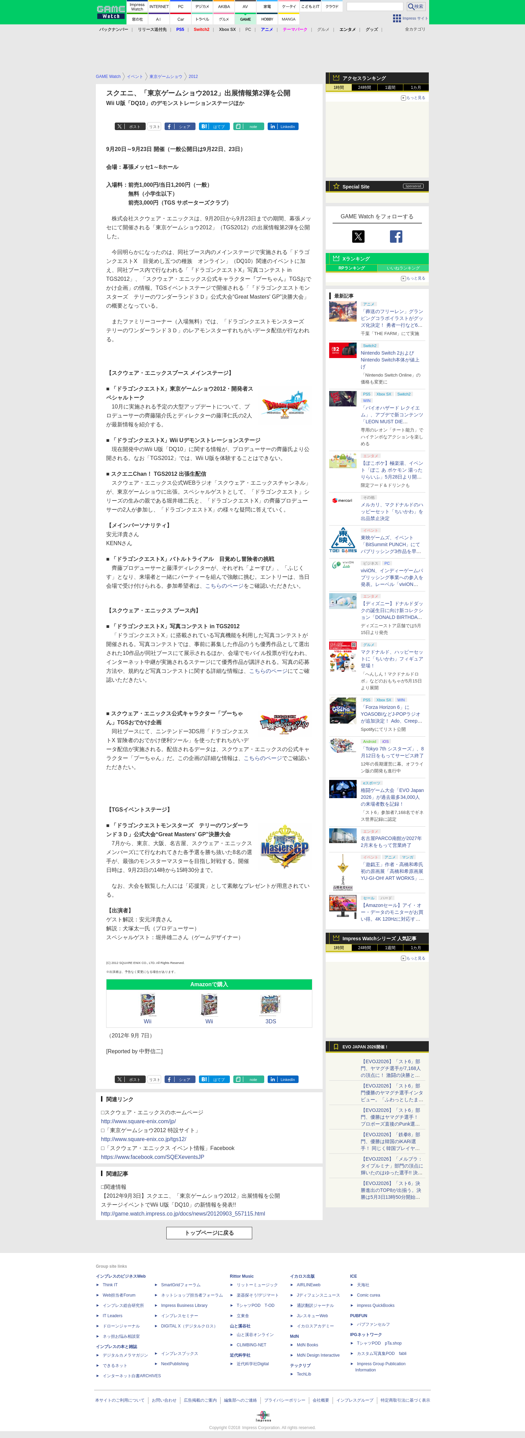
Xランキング (356, 259)
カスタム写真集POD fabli (381, 1353)
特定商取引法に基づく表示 (405, 1400)
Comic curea (368, 1295)
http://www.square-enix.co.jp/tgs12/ (143, 1139)
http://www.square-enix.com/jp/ (138, 1121)
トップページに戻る (209, 1233)
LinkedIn (288, 127)
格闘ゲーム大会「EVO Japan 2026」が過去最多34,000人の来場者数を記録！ (392, 797)
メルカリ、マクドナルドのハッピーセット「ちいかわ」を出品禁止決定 (392, 511)
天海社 (363, 1284)
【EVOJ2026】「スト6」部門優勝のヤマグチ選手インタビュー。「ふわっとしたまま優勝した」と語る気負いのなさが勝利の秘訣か (392, 1099)
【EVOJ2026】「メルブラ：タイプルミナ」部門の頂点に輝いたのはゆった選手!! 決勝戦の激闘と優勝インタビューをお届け (392, 1172)
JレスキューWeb (312, 1315)
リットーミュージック (257, 1284)
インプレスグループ (354, 1400)
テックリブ (300, 1365)
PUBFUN (358, 1315)
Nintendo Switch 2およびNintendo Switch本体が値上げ (390, 359)
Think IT (110, 1284)
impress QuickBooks (375, 1305)
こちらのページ (224, 586)
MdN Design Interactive (318, 1355)
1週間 (390, 87)
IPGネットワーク (366, 1334)
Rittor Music (242, 1276)
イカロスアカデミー (315, 1326)
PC (248, 29)
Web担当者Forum (119, 1295)
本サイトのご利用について (120, 1400)
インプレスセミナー (179, 1315)
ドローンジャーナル (121, 1326)
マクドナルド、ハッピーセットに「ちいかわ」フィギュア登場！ (392, 658)
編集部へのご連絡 (240, 1400)
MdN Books (307, 1345)
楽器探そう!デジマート (258, 1295)
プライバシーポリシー (284, 1400)
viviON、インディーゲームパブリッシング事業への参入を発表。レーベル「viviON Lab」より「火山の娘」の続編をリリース (392, 584)
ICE (353, 1276)
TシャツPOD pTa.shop (379, 1343)
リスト (154, 127)
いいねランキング (403, 268)
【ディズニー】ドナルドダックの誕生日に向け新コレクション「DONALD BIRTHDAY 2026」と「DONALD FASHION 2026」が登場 (392, 617)
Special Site (356, 186)
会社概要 (321, 1400)
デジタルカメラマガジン (125, 1355)
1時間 (339, 87)
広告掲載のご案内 (200, 1400)
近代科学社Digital (253, 1363)
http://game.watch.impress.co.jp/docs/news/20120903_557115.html (183, 1214)
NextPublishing (175, 1363)
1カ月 (416, 87)
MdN (294, 1336)
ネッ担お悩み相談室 (121, 1336)
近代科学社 (240, 1355)
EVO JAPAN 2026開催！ (366, 1047)
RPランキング (351, 268)
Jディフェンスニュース (318, 1295)
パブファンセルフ (373, 1324)
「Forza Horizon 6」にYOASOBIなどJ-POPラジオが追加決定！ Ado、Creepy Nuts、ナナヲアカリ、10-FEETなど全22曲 (391, 720)
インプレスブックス (179, 1353)
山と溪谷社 (240, 1326)
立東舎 (243, 1315)
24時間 (364, 87)
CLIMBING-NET (251, 1345)
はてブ (219, 127)
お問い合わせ (164, 1400)
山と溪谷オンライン (255, 1334)
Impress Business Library (184, 1305)
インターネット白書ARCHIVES (132, 1375)
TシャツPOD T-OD (256, 1305)
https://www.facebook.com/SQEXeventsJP (152, 1157)
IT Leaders (112, 1315)
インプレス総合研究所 (123, 1305)
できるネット (115, 1365)
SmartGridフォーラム (181, 1284)
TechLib (304, 1374)
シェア (184, 127)
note (253, 127)
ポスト (135, 127)
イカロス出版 (302, 1276)
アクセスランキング (364, 78)
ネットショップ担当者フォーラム (192, 1295)
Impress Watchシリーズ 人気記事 (379, 938)
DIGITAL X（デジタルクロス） (189, 1326)
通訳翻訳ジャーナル (315, 1305)
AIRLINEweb (309, 1284)
